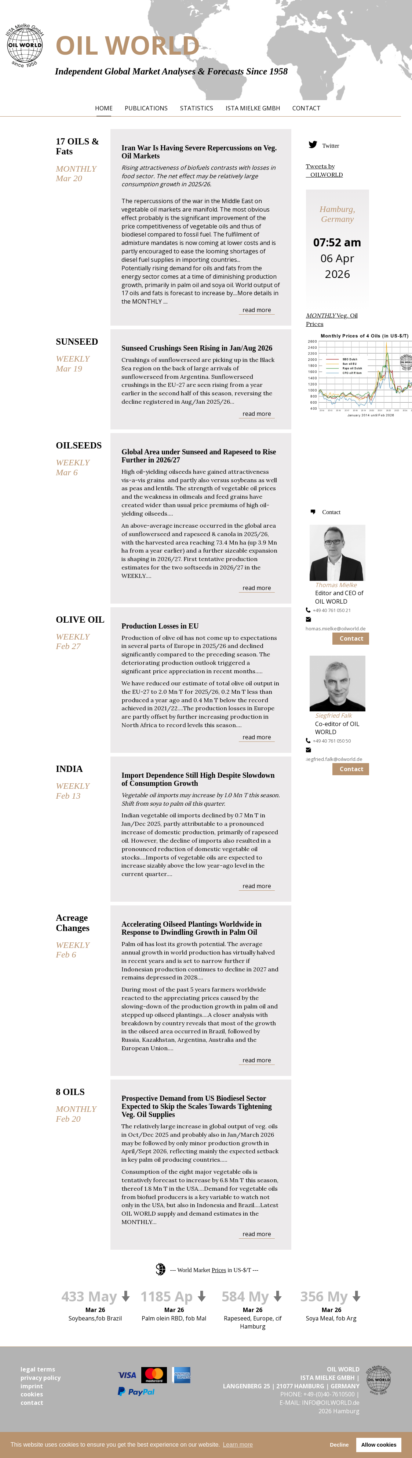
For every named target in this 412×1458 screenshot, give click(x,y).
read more (257, 310)
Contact (352, 638)
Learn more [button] (238, 1444)
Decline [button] (339, 1445)
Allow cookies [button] (379, 1445)
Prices (219, 1270)
